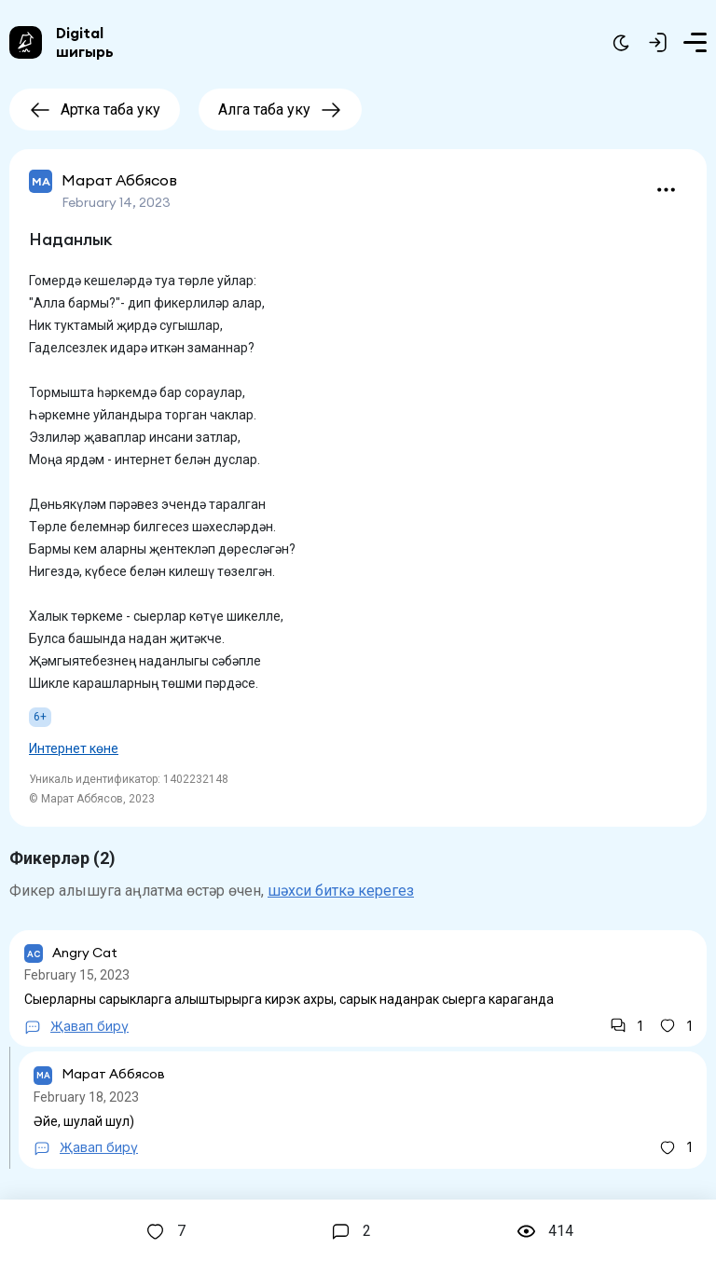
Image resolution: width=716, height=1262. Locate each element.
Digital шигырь (85, 42)
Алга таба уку (280, 109)
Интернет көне (73, 748)
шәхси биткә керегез (341, 890)
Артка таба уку (94, 109)
